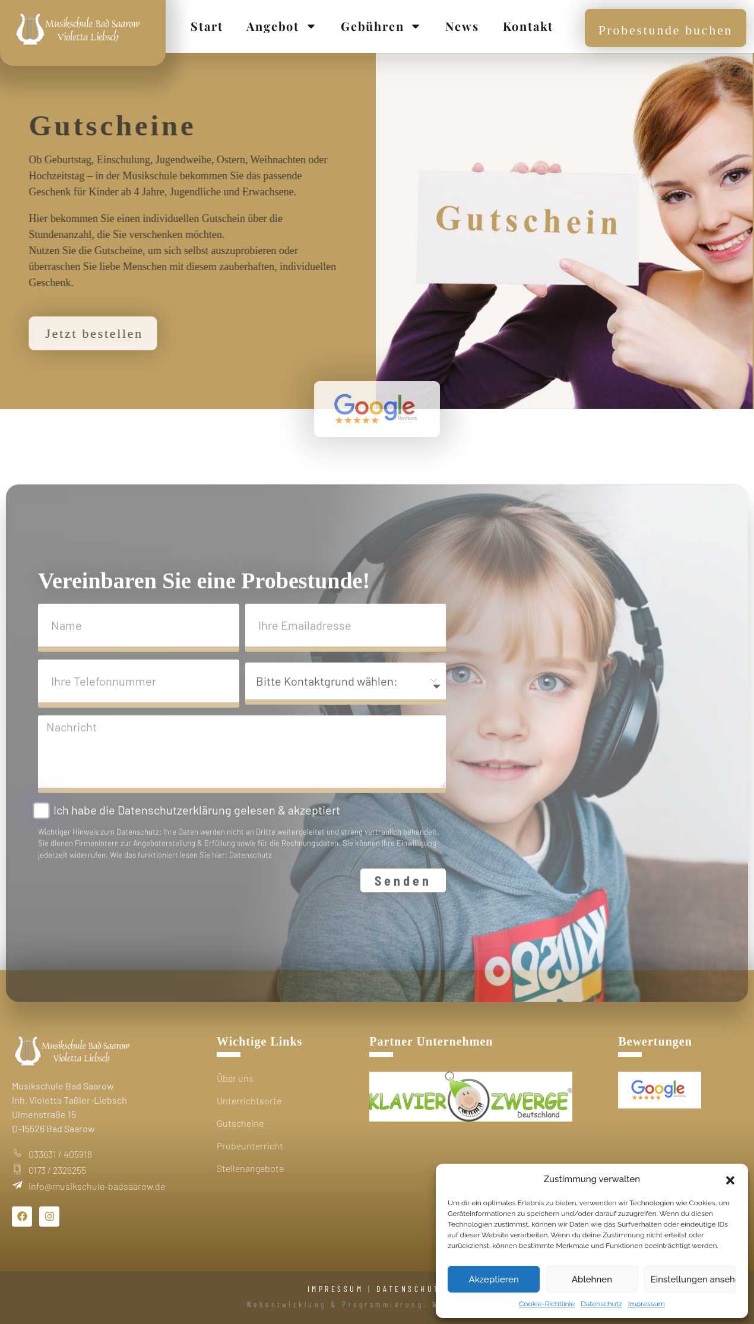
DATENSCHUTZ (411, 1289)
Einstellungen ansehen (693, 1279)
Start (207, 26)
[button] (730, 1179)
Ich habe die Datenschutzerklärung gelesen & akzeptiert (196, 823)
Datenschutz (601, 1304)
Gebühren (381, 26)
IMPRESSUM (336, 1289)
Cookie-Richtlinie (547, 1304)
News (462, 26)
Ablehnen (592, 1279)
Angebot (281, 26)
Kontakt (528, 26)
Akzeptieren (494, 1279)
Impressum (646, 1304)
